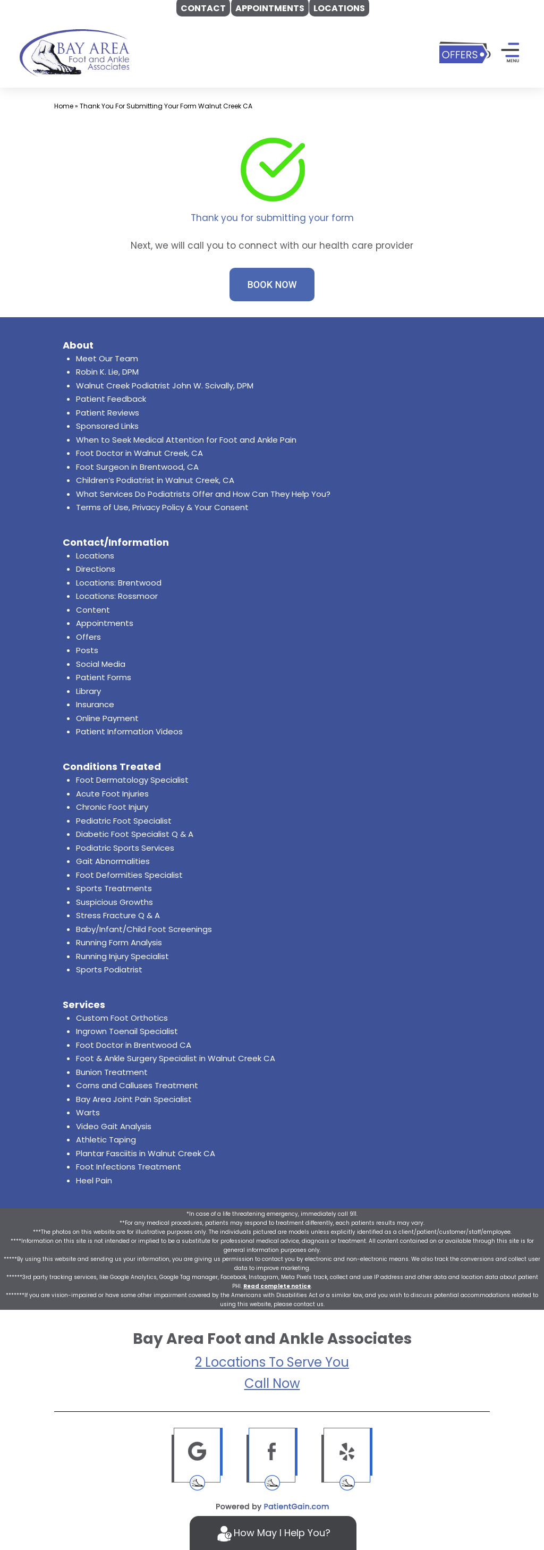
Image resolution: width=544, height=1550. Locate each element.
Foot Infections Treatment (128, 1166)
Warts (88, 1112)
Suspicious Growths (114, 902)
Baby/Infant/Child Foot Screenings (144, 929)
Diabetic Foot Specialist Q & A (134, 834)
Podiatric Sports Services (125, 847)
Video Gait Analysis (113, 1126)
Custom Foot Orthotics (122, 1017)
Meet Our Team (107, 358)
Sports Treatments (114, 888)
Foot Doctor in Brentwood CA (133, 1045)
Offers (88, 636)
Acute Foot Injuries (112, 793)
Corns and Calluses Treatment (137, 1085)
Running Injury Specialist (122, 956)
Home (63, 106)
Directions (95, 568)
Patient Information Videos (129, 731)
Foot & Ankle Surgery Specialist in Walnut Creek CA (175, 1058)
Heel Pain (94, 1180)
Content (93, 609)
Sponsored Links (107, 425)
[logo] (74, 52)
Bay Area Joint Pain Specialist (134, 1099)
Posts (87, 650)
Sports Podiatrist (109, 969)
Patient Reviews (107, 412)
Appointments (104, 623)
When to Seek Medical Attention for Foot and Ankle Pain (186, 439)
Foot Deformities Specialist (129, 874)
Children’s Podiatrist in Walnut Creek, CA (155, 480)
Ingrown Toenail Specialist (127, 1031)
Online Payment (107, 718)
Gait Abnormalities (113, 861)
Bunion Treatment (112, 1072)
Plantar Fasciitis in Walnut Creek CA (145, 1153)
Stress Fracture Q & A (118, 915)
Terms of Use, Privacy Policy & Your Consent (162, 507)
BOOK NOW (271, 284)
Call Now (272, 1383)
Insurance (95, 704)
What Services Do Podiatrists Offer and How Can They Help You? (203, 493)
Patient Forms (103, 677)
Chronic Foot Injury (112, 806)
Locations (95, 555)
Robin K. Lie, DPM (107, 371)
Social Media (100, 664)
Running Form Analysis (119, 942)
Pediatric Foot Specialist (124, 820)
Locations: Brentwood (119, 582)
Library (88, 691)
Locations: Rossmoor (117, 596)
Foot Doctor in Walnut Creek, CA (139, 453)
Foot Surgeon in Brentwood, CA (137, 466)
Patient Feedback (111, 398)
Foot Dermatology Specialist (132, 779)
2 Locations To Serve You (272, 1362)
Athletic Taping (106, 1139)
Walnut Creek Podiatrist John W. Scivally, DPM (164, 385)
